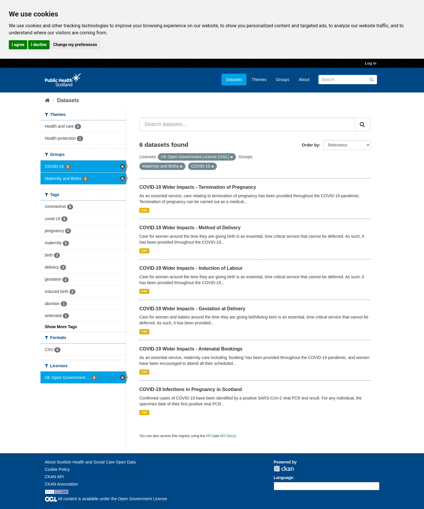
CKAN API (54, 476)
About (304, 79)
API (208, 436)
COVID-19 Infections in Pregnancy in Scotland (190, 389)
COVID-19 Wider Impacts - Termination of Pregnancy (197, 187)
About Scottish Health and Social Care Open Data (90, 462)
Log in (370, 63)
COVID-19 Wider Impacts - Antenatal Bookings (190, 348)
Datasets (234, 79)
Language (283, 477)
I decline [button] (39, 44)
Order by (310, 145)
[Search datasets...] (247, 124)
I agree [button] (18, 44)
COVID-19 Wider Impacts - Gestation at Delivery (192, 308)
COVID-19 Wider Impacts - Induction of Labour (191, 268)
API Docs (227, 436)
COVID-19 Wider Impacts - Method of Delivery (190, 227)
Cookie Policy (57, 469)
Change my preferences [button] (75, 44)
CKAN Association (61, 484)
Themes (258, 79)
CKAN (284, 469)
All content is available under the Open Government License (106, 498)
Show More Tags (61, 326)
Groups (282, 79)
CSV (144, 210)
